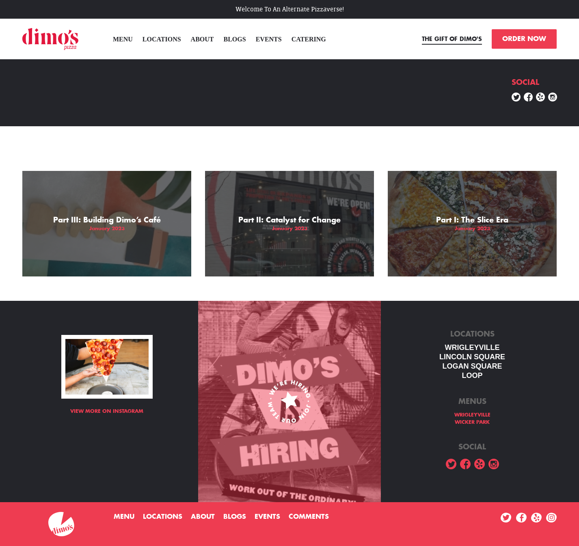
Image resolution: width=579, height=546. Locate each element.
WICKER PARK (472, 422)
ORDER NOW (524, 39)
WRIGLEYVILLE (472, 347)
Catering (309, 39)
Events (269, 39)
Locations (162, 39)
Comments (309, 517)
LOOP (472, 375)
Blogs (235, 39)
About (202, 39)
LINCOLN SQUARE (472, 357)
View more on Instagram (106, 411)
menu (123, 39)
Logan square (472, 366)
